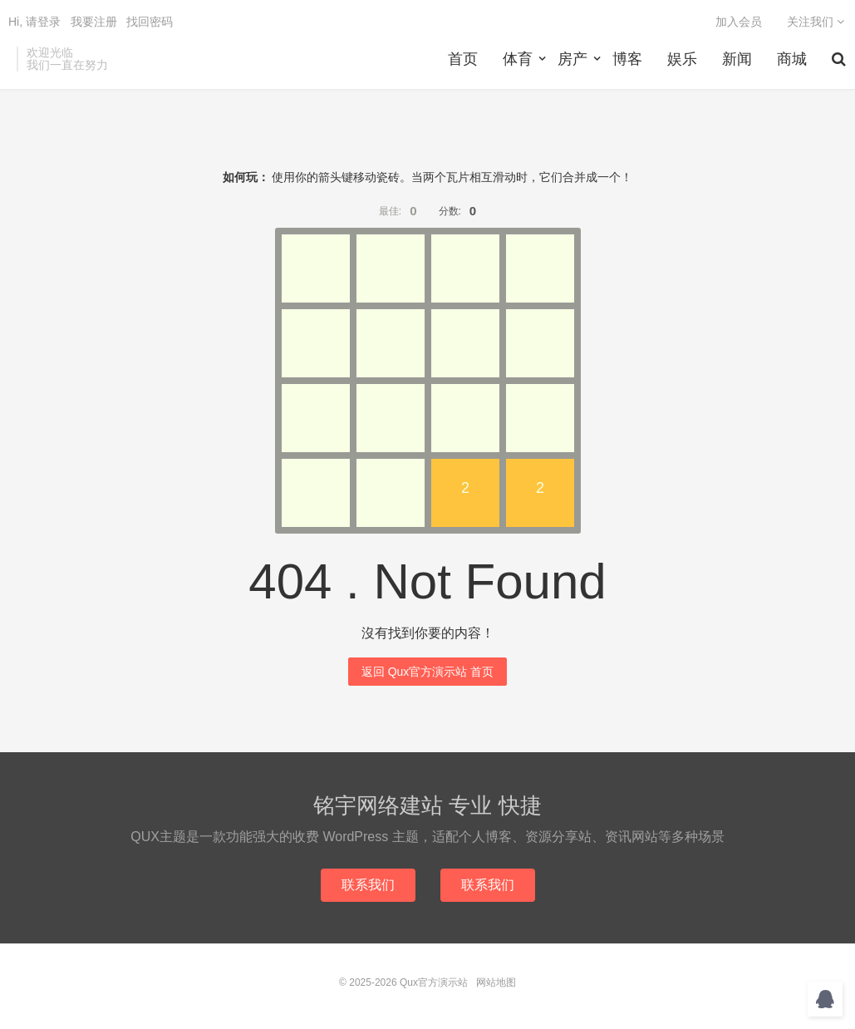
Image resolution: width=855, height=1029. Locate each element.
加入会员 (738, 21)
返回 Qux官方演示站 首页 (427, 671)
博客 (627, 59)
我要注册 (94, 21)
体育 (518, 59)
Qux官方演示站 (434, 982)
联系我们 (368, 885)
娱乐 (682, 59)
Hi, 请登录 (34, 21)
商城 (792, 59)
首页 (463, 59)
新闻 (737, 59)
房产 (572, 59)
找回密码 (149, 21)
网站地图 (496, 982)
